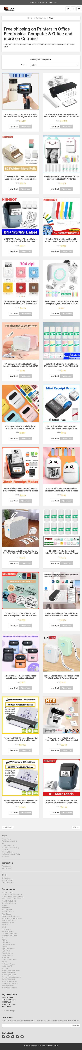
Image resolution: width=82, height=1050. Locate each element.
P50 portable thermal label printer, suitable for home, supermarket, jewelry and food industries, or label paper (20, 429)
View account (53, 2)
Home (30, 18)
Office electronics (40, 18)
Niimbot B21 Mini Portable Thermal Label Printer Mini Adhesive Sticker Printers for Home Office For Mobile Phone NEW (20, 180)
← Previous (7, 827)
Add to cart (26, 127)
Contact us (32, 2)
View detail (14, 127)
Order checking (42, 2)
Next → (76, 827)
